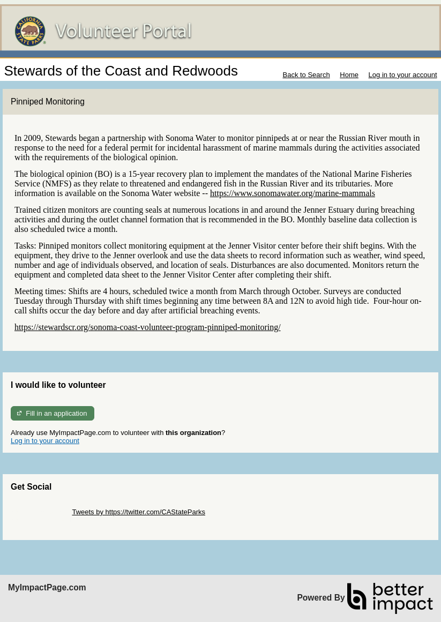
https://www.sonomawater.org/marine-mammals (292, 193)
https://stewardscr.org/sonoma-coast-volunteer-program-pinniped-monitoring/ (147, 327)
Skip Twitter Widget (40, 512)
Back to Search (306, 75)
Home (349, 75)
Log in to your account (403, 75)
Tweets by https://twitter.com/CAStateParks (138, 512)
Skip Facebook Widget (45, 520)
